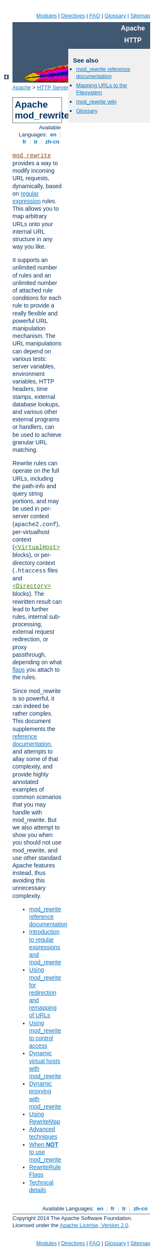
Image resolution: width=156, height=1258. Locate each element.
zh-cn (52, 142)
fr (24, 142)
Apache (21, 87)
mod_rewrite (31, 155)
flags (18, 669)
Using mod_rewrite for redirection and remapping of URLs (45, 992)
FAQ (94, 16)
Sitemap (140, 16)
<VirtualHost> (37, 547)
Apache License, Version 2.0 (93, 1225)
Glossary (115, 16)
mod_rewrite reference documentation (48, 917)
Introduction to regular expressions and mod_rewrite (45, 947)
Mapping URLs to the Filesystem (101, 89)
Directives (73, 16)
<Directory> (31, 586)
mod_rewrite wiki (96, 101)
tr (36, 142)
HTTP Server (53, 87)
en (53, 134)
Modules (46, 16)
